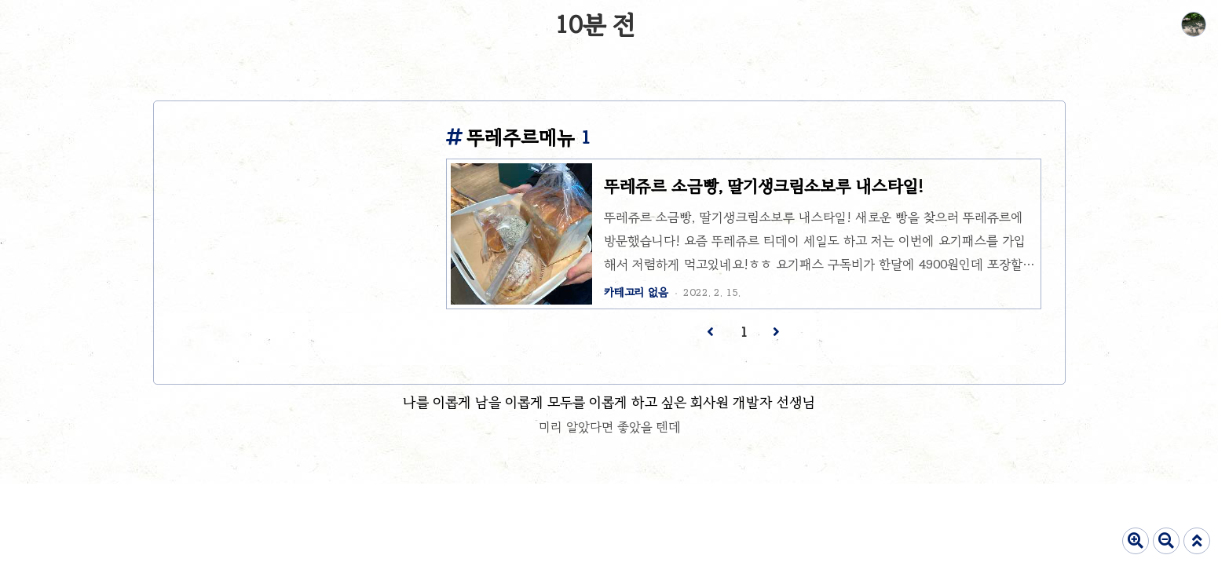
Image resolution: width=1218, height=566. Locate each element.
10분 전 (595, 24)
